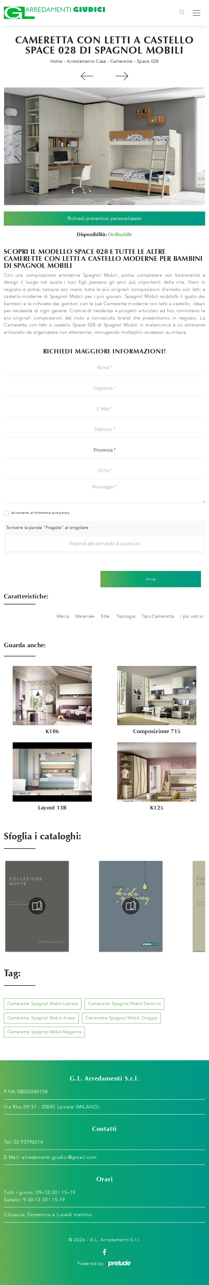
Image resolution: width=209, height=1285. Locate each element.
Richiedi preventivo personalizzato (104, 218)
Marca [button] (63, 616)
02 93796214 (28, 1142)
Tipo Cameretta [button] (158, 616)
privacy (64, 513)
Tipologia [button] (125, 616)
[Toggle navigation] (182, 13)
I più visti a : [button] (192, 616)
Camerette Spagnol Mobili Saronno (124, 1004)
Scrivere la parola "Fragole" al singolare (47, 528)
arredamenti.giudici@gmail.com (59, 1157)
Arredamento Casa (86, 61)
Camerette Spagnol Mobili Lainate (42, 1004)
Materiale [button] (84, 616)
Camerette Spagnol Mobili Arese (41, 1018)
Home (56, 61)
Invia (150, 579)
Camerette (121, 61)
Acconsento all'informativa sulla (40, 513)
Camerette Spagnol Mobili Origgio (121, 1018)
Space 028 (148, 61)
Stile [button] (105, 616)
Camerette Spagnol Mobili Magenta (44, 1032)
